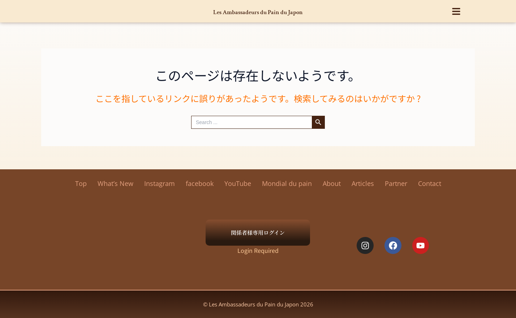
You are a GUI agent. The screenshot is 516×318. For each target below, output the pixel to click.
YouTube (237, 183)
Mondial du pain (287, 183)
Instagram (159, 183)
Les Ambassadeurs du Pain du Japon (258, 11)
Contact (429, 183)
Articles (363, 183)
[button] (456, 9)
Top (81, 183)
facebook (200, 183)
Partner (396, 183)
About (332, 183)
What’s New (115, 183)
